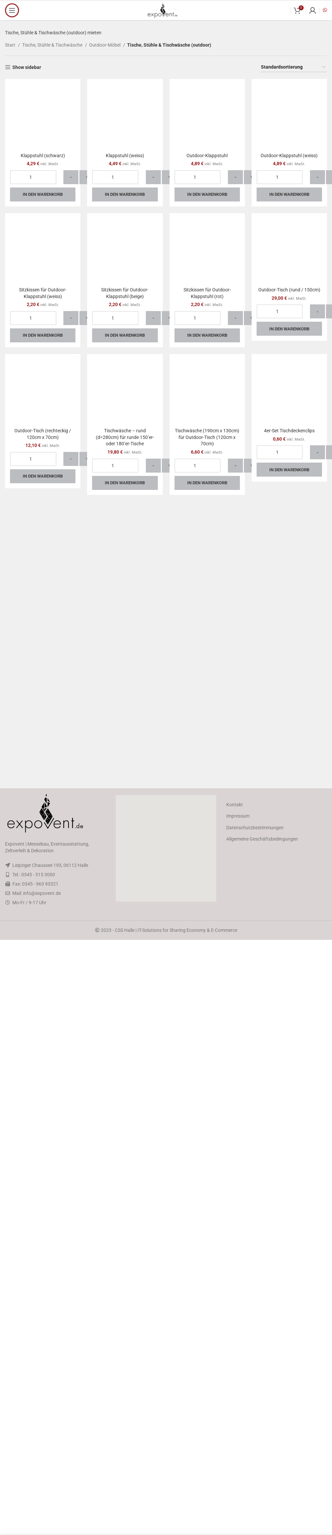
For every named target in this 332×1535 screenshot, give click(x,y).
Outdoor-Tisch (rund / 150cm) (289, 1158)
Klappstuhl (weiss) (125, 155)
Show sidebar (26, 67)
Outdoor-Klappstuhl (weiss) (289, 589)
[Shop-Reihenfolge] (293, 67)
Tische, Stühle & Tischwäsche (52, 45)
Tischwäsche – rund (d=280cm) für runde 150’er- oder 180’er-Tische (125, 1306)
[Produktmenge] (33, 177)
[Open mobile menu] (12, 10)
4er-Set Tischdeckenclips (289, 1299)
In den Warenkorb (43, 194)
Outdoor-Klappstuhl (207, 589)
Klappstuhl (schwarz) (43, 155)
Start (10, 45)
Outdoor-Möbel (105, 45)
